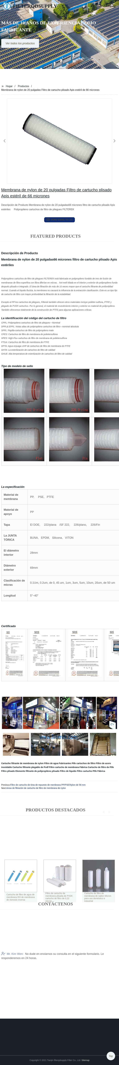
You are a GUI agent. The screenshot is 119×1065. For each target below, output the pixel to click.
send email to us (59, 219)
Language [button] (111, 6)
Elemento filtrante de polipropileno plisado (37, 771)
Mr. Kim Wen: (12, 969)
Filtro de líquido (68, 771)
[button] (92, 6)
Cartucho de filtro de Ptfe (101, 767)
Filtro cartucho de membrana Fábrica (68, 767)
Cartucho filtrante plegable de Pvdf (30, 767)
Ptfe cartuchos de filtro (83, 763)
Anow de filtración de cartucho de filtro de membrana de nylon (36, 788)
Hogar (9, 86)
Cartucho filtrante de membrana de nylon (22, 763)
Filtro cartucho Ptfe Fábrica (91, 771)
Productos (23, 86)
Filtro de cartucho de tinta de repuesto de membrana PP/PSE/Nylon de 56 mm (48, 785)
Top (111, 1055)
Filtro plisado (8, 771)
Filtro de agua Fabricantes (57, 763)
